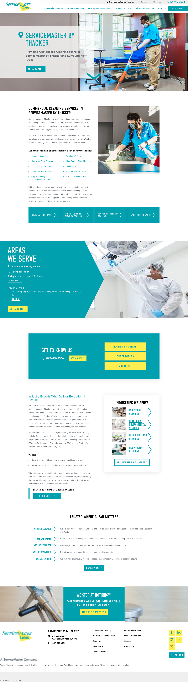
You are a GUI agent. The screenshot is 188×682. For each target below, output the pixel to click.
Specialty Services (39, 156)
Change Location (100, 652)
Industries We (126, 346)
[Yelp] (179, 640)
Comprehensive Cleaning (77, 171)
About (125, 366)
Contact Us (129, 646)
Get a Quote (98, 646)
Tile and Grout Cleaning (41, 166)
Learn (94, 567)
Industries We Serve (75, 8)
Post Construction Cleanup (77, 176)
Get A (178, 8)
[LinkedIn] (179, 633)
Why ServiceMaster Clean (99, 8)
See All (14, 299)
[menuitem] (53, 8)
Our (125, 356)
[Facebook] (172, 633)
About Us (157, 2)
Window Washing (73, 156)
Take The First (94, 612)
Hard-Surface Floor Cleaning (78, 161)
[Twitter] (172, 646)
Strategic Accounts (123, 8)
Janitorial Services (74, 166)
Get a (18, 309)
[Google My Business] (172, 640)
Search (177, 655)
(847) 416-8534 (176, 2)
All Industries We (132, 462)
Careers (144, 2)
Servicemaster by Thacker (120, 2)
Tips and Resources (145, 8)
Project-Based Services (41, 171)
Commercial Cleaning (53, 8)
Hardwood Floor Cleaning (42, 161)
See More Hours (13, 280)
